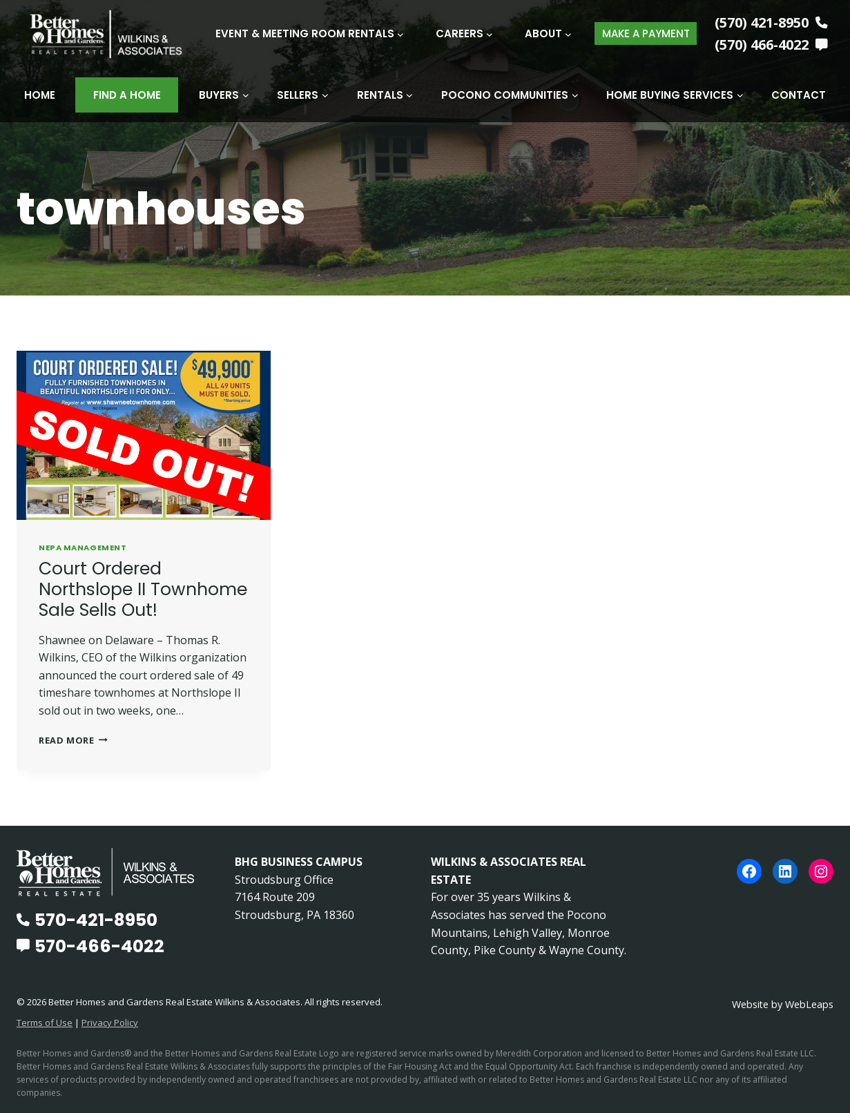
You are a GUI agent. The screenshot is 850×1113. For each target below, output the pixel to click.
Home (39, 95)
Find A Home (127, 95)
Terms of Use (45, 1022)
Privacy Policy (109, 1022)
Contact (798, 95)
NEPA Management (82, 546)
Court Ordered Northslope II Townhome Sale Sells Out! (143, 588)
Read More (73, 739)
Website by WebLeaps (782, 1004)
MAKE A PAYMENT (646, 33)
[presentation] (144, 434)
